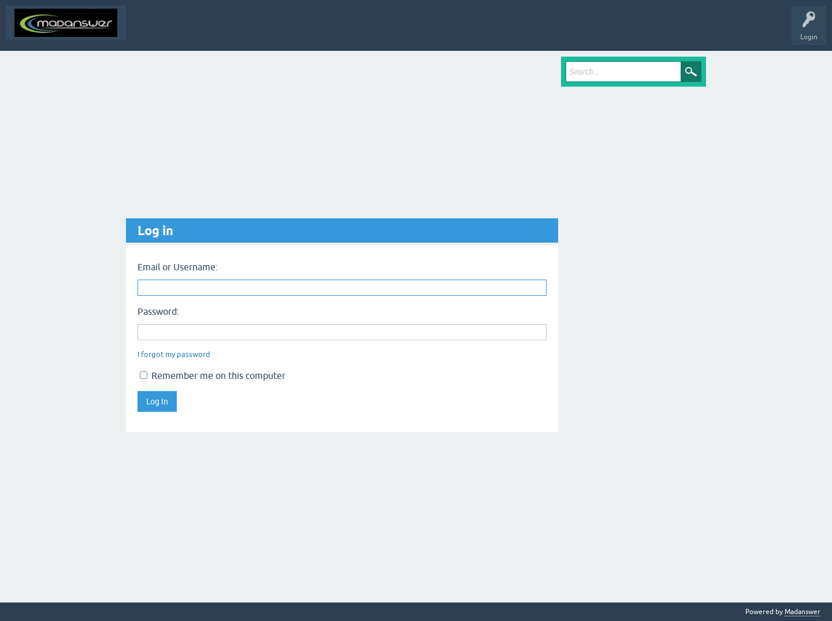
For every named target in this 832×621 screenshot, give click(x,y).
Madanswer (802, 612)
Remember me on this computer (212, 375)
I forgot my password (174, 354)
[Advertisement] (342, 137)
